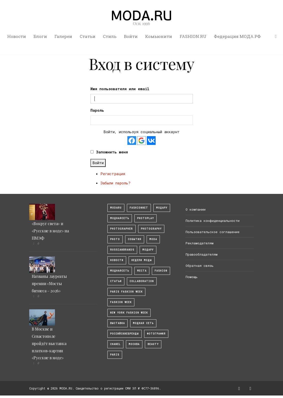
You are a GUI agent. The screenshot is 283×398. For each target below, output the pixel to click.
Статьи (87, 36)
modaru (116, 207)
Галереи (63, 36)
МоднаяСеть (119, 218)
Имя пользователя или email (119, 88)
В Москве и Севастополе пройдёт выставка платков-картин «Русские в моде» (49, 343)
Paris (114, 354)
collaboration (142, 281)
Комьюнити (158, 36)
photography (151, 228)
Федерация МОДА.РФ (237, 36)
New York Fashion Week (129, 312)
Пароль (97, 110)
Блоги (40, 36)
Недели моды (141, 260)
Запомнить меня (112, 151)
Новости (16, 36)
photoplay (145, 218)
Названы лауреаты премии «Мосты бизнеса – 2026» (49, 283)
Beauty (153, 344)
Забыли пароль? (115, 182)
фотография (156, 333)
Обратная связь (200, 265)
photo (115, 239)
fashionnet (139, 207)
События (134, 239)
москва (134, 344)
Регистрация (112, 173)
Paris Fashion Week (126, 291)
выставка (117, 323)
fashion (161, 270)
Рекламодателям (200, 243)
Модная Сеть (143, 323)
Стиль (109, 36)
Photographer (121, 228)
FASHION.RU (193, 36)
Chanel (115, 344)
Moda (153, 239)
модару (161, 207)
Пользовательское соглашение (213, 232)
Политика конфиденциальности (213, 220)
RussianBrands (122, 249)
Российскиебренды (124, 333)
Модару (148, 249)
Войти (131, 36)
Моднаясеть (119, 270)
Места (142, 270)
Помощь (192, 277)
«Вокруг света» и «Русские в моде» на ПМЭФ (50, 231)
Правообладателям (202, 254)
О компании (196, 209)
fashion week (121, 302)
